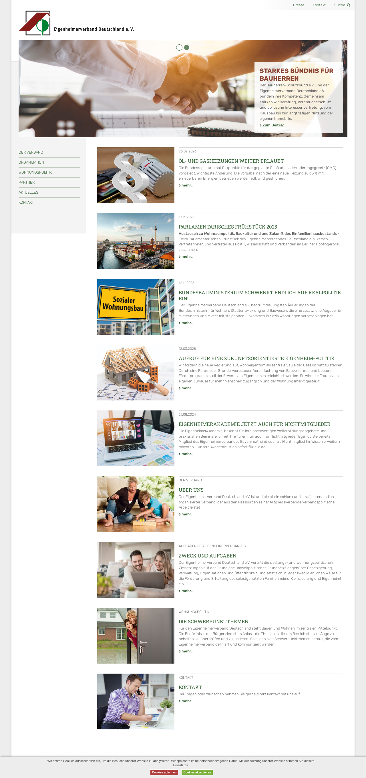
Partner (27, 182)
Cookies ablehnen (164, 772)
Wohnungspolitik (35, 172)
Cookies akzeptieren (197, 772)
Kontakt (319, 5)
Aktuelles (28, 192)
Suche (342, 5)
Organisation (31, 162)
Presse (298, 5)
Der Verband (31, 152)
